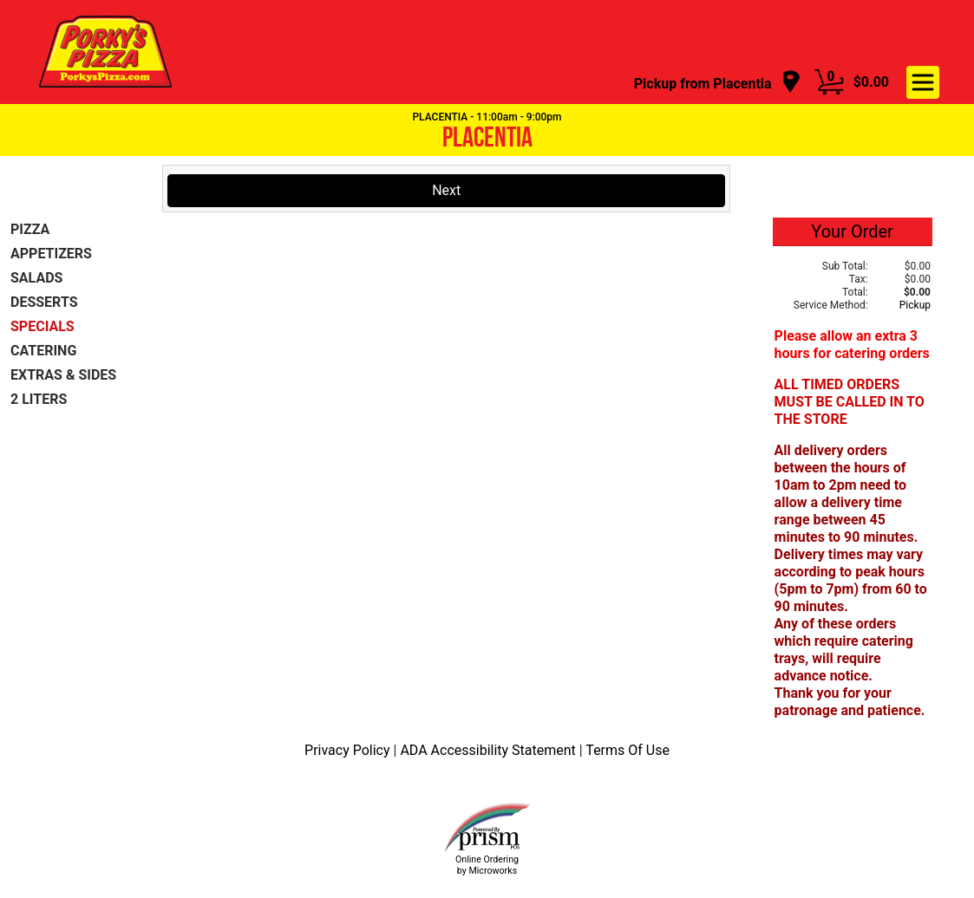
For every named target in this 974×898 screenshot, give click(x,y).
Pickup (915, 305)
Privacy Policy (348, 750)
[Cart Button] (829, 82)
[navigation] (718, 82)
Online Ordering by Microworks (487, 865)
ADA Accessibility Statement (489, 750)
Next (446, 190)
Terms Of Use (627, 750)
